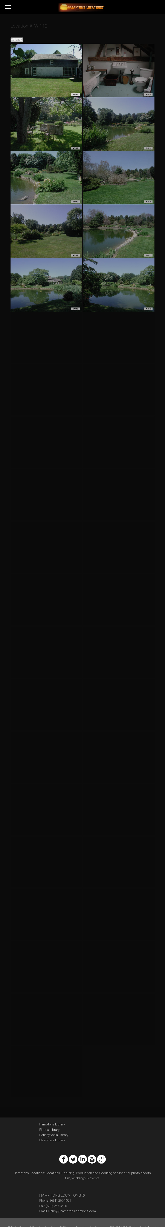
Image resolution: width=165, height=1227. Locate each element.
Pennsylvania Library (53, 1122)
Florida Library (49, 1117)
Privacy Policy (51, 1217)
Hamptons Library (52, 1111)
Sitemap (35, 1217)
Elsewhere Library (52, 1127)
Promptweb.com (18, 1217)
